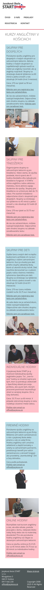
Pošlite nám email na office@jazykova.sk (15, 408)
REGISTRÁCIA (11, 23)
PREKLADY (28, 17)
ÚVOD (7, 17)
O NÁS (17, 17)
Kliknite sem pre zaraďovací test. (21, 105)
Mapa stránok (33, 571)
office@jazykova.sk (10, 584)
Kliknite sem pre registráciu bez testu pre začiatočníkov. (20, 90)
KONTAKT (25, 23)
